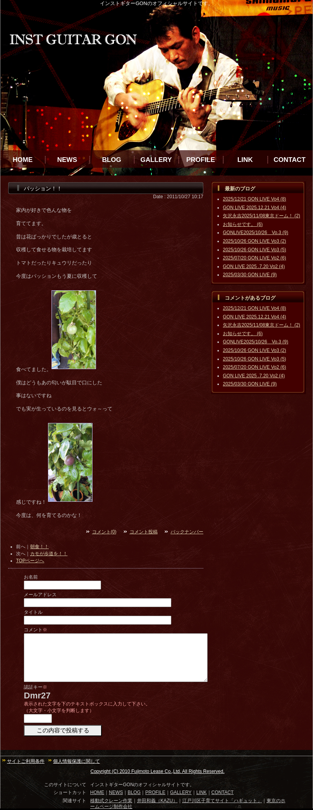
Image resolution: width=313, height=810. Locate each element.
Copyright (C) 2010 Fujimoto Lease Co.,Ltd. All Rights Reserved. (158, 771)
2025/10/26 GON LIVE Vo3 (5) (254, 249)
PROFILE (200, 159)
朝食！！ (39, 546)
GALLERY (156, 159)
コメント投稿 (144, 532)
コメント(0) (104, 532)
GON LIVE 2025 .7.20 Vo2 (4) (254, 266)
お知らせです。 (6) (243, 224)
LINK (245, 159)
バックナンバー (187, 532)
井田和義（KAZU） (157, 800)
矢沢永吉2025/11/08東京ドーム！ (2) (261, 215)
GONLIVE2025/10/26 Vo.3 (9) (255, 232)
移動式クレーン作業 (111, 800)
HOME (23, 159)
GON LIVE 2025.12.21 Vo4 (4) (254, 207)
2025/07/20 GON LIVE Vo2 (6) (254, 258)
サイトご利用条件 (25, 761)
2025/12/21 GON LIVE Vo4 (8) (254, 199)
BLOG (111, 159)
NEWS (67, 159)
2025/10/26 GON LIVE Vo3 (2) (254, 241)
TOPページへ (30, 560)
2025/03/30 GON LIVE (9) (250, 274)
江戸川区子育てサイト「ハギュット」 (222, 800)
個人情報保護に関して (76, 761)
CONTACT (290, 159)
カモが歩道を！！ (49, 553)
